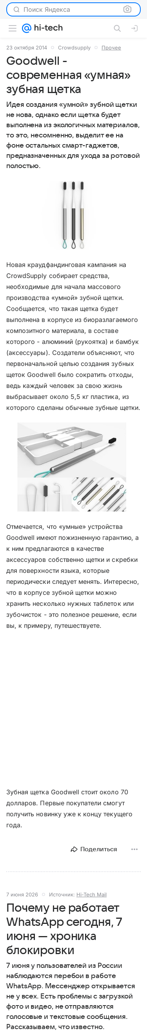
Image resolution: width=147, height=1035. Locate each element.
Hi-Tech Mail (91, 894)
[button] (73, 215)
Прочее (111, 47)
